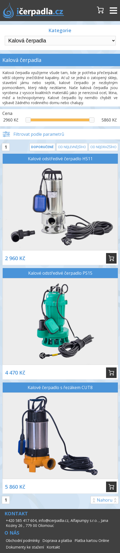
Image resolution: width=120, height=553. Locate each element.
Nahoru (104, 500)
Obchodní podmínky (23, 540)
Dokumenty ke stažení (25, 547)
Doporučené (42, 147)
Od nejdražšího (103, 147)
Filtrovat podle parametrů (38, 134)
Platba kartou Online (91, 540)
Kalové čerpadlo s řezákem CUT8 (60, 387)
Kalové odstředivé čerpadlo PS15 (60, 273)
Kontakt (53, 547)
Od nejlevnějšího (72, 147)
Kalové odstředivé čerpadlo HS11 (60, 158)
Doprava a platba (57, 540)
